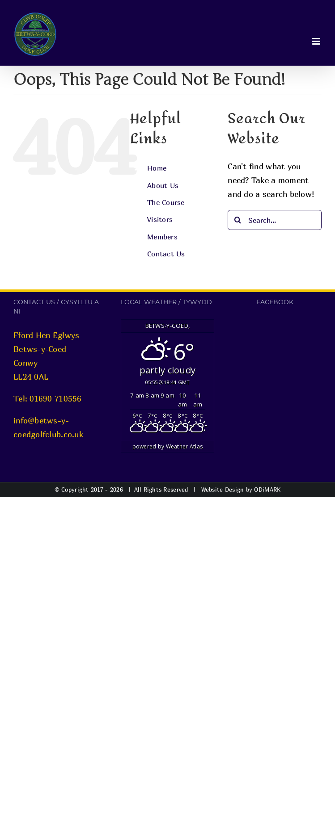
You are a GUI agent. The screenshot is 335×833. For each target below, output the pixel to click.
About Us (162, 185)
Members (162, 236)
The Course (166, 202)
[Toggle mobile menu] (317, 41)
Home (156, 167)
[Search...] (275, 220)
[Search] (238, 220)
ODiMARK (267, 489)
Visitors (160, 219)
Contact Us (166, 253)
